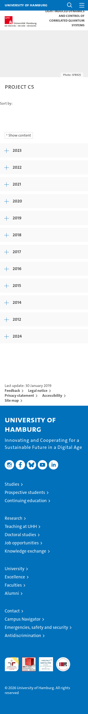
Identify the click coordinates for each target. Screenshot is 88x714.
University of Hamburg (26, 5)
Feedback (12, 390)
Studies (12, 484)
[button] (70, 5)
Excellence (15, 577)
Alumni (12, 593)
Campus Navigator (23, 619)
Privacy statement (19, 395)
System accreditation (63, 662)
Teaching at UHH (21, 526)
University (14, 569)
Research (13, 518)
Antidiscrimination (23, 635)
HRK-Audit (43, 662)
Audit (26, 659)
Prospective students (25, 492)
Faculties (13, 585)
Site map (12, 400)
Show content (19, 135)
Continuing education (26, 501)
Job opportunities (22, 543)
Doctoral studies (20, 535)
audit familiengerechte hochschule (12, 664)
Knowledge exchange (25, 551)
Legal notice (37, 390)
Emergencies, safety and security (36, 627)
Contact (12, 611)
